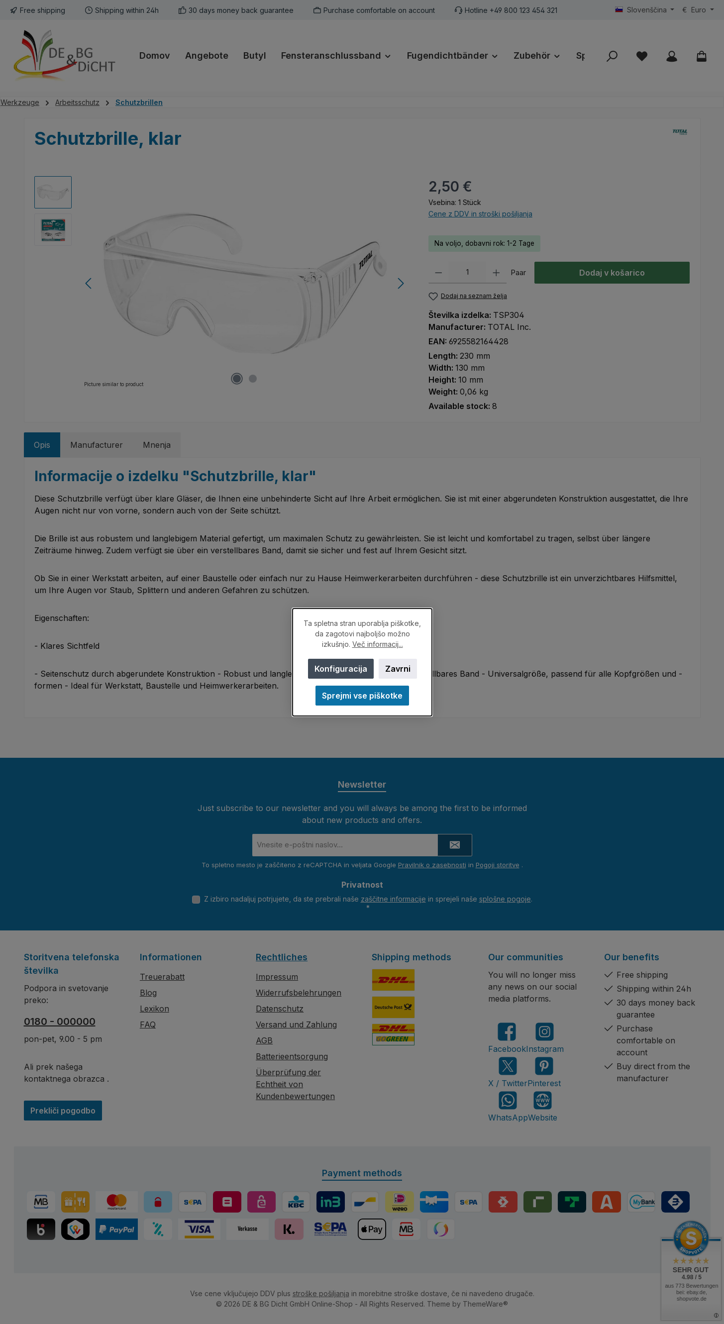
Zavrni (397, 669)
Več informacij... (377, 644)
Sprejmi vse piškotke (362, 696)
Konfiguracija (340, 669)
